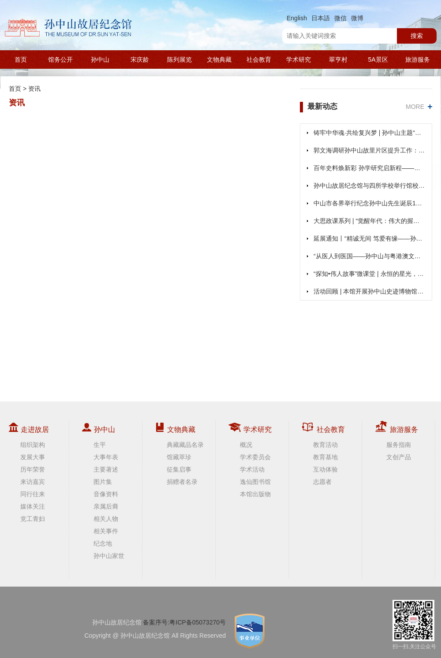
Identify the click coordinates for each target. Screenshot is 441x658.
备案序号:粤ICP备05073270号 (184, 622)
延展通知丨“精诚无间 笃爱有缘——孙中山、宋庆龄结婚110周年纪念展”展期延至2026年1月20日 (369, 238)
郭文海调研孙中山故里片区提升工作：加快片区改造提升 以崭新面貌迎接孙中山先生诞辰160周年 (369, 150)
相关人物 (105, 518)
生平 (99, 444)
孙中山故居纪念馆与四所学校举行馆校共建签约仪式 (369, 185)
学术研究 (298, 59)
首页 (21, 59)
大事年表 (105, 457)
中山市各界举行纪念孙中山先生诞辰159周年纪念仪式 (369, 203)
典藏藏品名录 (185, 444)
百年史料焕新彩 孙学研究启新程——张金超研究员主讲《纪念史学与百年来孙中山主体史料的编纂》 (369, 167)
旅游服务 (417, 59)
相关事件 (105, 531)
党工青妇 (32, 518)
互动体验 (325, 469)
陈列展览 (179, 59)
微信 (340, 18)
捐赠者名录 (182, 481)
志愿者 (322, 481)
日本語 (320, 18)
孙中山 (100, 59)
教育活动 (325, 444)
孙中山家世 (108, 555)
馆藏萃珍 (179, 457)
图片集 (102, 481)
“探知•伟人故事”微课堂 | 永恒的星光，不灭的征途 (369, 273)
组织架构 (32, 444)
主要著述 (105, 469)
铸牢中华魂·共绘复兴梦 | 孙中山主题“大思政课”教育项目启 (369, 132)
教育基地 (325, 457)
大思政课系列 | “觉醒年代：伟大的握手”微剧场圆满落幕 (369, 220)
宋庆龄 (140, 59)
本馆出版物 (255, 494)
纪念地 (102, 543)
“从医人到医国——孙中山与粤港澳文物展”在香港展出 (369, 256)
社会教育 (259, 59)
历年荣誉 (32, 469)
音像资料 (105, 494)
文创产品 (398, 457)
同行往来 (32, 494)
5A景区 (378, 59)
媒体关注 (32, 506)
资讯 (34, 88)
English (297, 18)
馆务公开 (60, 59)
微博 (357, 18)
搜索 (417, 35)
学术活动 (252, 469)
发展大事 (32, 457)
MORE (415, 106)
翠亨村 (338, 59)
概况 (246, 444)
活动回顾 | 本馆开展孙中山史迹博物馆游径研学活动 (369, 291)
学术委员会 (255, 457)
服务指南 (398, 444)
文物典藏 (219, 59)
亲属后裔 (105, 506)
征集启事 (179, 469)
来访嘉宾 (32, 481)
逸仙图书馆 (255, 481)
